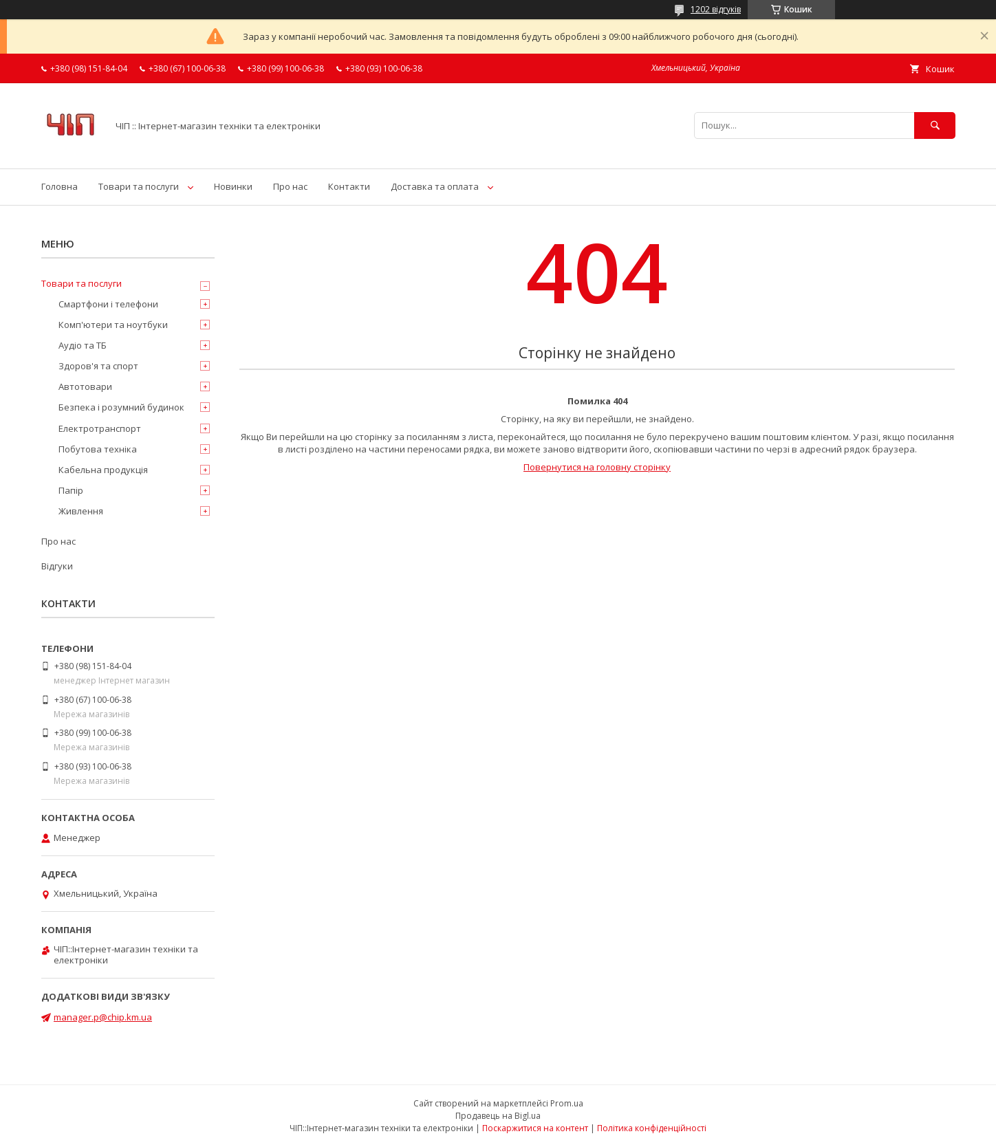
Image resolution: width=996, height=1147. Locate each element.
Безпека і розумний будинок (121, 407)
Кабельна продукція (103, 469)
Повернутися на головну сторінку (597, 467)
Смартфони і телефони (108, 304)
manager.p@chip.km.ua (103, 1017)
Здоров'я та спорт (98, 366)
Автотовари (85, 386)
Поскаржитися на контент (535, 1128)
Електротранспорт (99, 428)
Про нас (290, 186)
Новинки (233, 186)
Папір (70, 490)
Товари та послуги (138, 186)
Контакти (349, 186)
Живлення (80, 511)
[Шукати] (934, 125)
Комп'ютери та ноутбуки (113, 324)
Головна (59, 186)
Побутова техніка (97, 449)
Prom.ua (566, 1103)
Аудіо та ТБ (82, 345)
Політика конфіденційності (651, 1128)
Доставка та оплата (435, 186)
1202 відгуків (716, 9)
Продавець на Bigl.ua (498, 1116)
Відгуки (57, 566)
